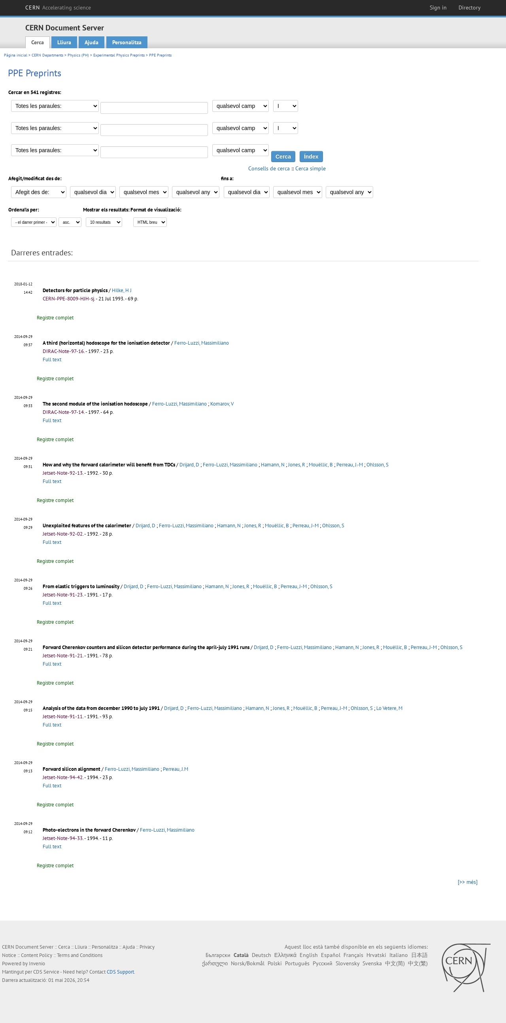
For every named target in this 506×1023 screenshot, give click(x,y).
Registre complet (55, 317)
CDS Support (120, 971)
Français (353, 955)
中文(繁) (418, 963)
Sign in (438, 7)
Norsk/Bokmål (247, 963)
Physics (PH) (78, 55)
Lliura (64, 42)
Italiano (398, 955)
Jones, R (296, 464)
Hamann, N (273, 464)
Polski (275, 963)
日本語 (419, 955)
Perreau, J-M (306, 525)
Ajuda (91, 42)
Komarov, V (222, 403)
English (309, 955)
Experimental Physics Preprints (119, 55)
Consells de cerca (269, 168)
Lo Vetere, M (389, 708)
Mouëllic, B (321, 464)
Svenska (372, 963)
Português (297, 963)
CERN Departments (47, 55)
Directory (470, 7)
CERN (58, 7)
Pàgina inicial (15, 55)
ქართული (215, 963)
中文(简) (395, 963)
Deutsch (261, 955)
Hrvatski (376, 955)
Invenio (37, 963)
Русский (322, 963)
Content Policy (36, 955)
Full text (52, 359)
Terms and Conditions (79, 955)
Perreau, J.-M (349, 464)
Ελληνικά (285, 955)
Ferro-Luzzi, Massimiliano (201, 343)
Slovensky (347, 963)
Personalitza (127, 42)
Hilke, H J (122, 290)
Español (330, 955)
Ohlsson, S (377, 464)
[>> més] (468, 881)
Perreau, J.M (175, 769)
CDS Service (46, 971)
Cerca (37, 42)
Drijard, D (189, 464)
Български (218, 955)
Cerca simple (310, 168)
